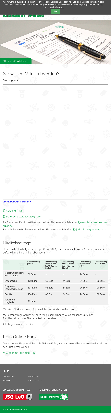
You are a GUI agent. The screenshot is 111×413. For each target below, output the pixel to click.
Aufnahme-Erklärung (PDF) (21, 352)
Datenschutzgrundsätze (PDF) (23, 216)
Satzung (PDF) (14, 210)
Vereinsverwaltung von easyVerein (17, 202)
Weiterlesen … (57, 7)
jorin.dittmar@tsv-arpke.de (91, 229)
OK (55, 11)
